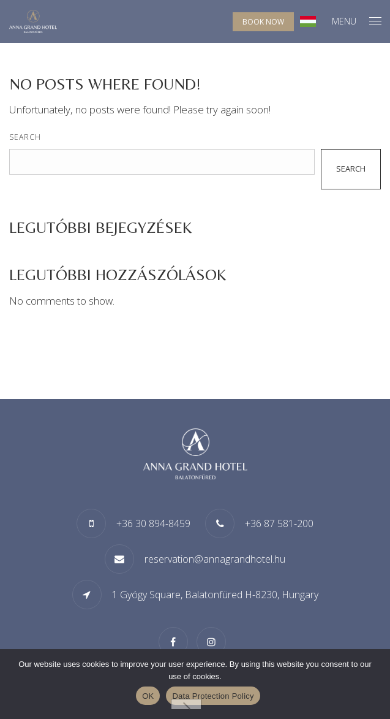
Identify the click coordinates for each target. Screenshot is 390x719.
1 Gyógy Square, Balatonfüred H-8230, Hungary (215, 594)
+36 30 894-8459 (153, 523)
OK (148, 696)
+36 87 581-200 (279, 523)
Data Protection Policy (212, 696)
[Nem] (186, 704)
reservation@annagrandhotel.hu (214, 559)
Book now (263, 22)
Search (25, 137)
